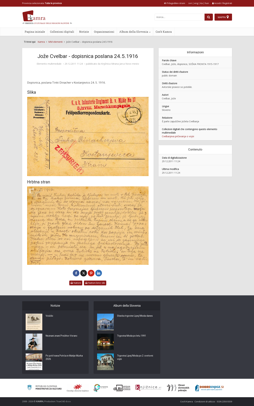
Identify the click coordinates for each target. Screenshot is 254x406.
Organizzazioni (104, 31)
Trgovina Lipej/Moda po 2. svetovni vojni (135, 358)
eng (196, 3)
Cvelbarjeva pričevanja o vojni (178, 136)
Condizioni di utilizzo (205, 401)
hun (207, 3)
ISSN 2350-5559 (224, 401)
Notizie (84, 31)
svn (190, 3)
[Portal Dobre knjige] (209, 388)
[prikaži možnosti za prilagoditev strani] (174, 3)
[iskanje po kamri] (180, 17)
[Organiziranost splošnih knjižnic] (78, 388)
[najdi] (209, 17)
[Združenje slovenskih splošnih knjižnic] (148, 388)
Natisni (76, 282)
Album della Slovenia (133, 31)
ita (201, 3)
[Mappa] (223, 17)
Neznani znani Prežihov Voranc (62, 336)
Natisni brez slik (95, 282)
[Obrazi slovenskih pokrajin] (178, 388)
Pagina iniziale (35, 31)
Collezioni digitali (62, 31)
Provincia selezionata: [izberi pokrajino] (42, 3)
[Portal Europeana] (101, 388)
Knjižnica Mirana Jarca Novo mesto (120, 63)
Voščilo (49, 316)
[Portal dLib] (122, 388)
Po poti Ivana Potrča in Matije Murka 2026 (64, 358)
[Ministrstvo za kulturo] (44, 388)
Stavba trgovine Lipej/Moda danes (135, 316)
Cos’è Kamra (164, 31)
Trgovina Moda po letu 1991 (131, 336)
